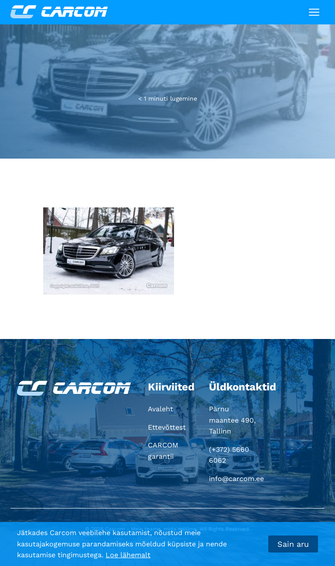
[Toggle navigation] (314, 12)
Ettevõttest (167, 427)
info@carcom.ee (236, 478)
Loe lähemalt (128, 555)
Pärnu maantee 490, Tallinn (232, 420)
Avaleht (160, 409)
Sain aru (293, 544)
